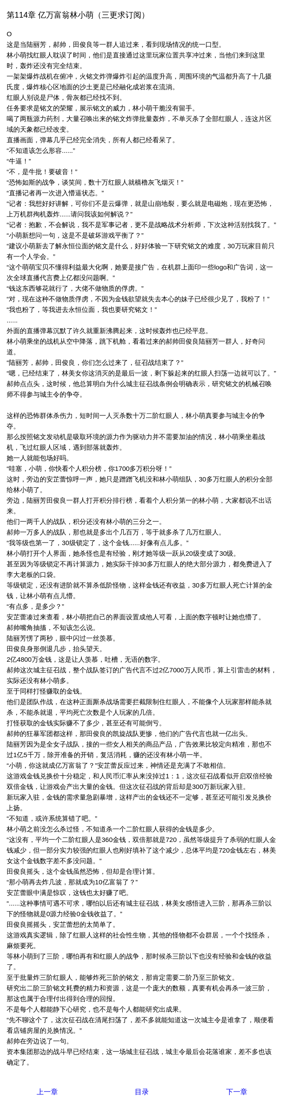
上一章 (47, 1092)
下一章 (236, 1092)
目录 (142, 1092)
